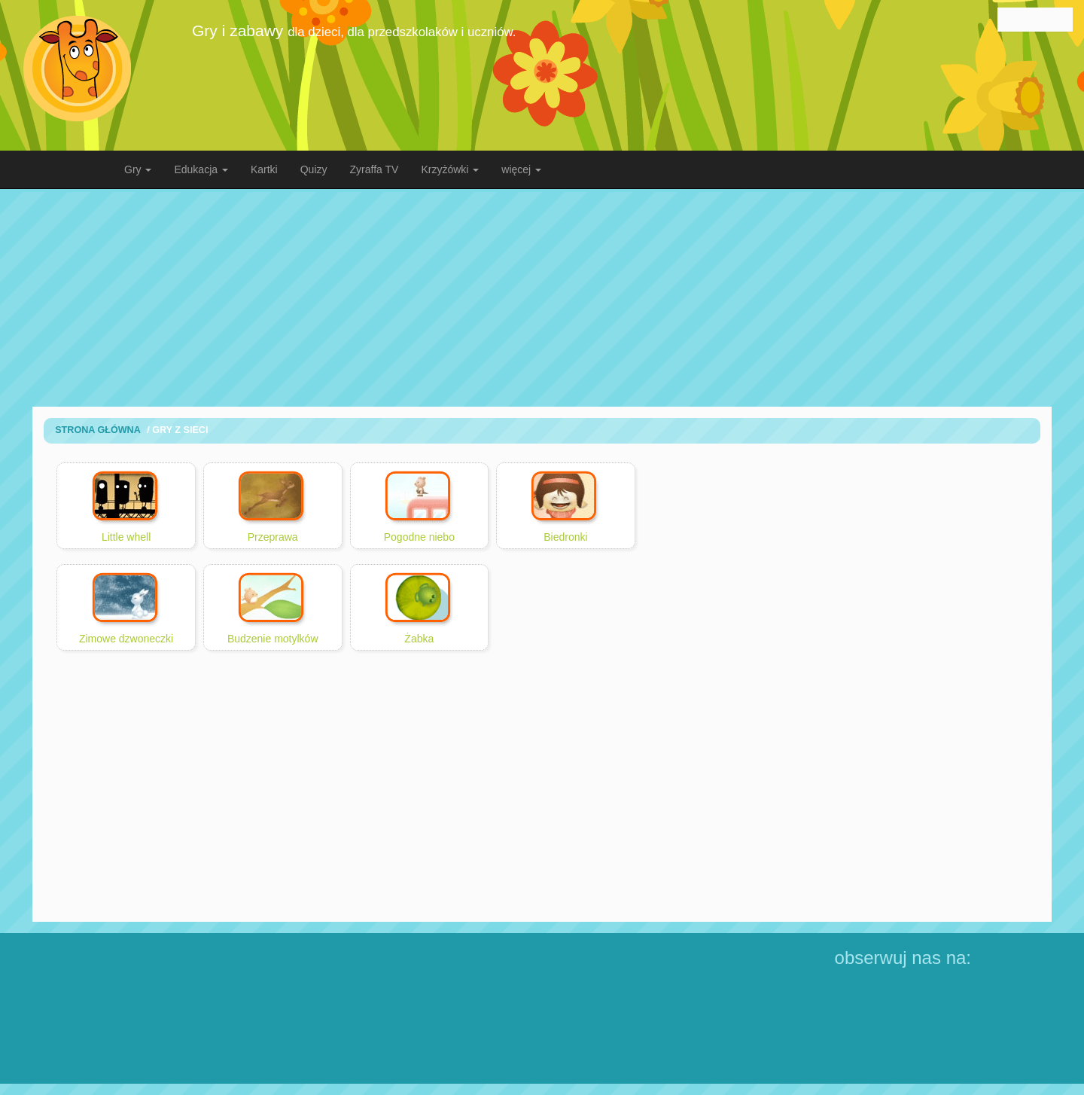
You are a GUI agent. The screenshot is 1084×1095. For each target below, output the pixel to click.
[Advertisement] (542, 297)
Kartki (264, 169)
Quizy (313, 169)
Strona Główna (98, 430)
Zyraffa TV (374, 169)
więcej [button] (521, 169)
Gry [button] (137, 169)
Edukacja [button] (200, 169)
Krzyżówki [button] (450, 169)
